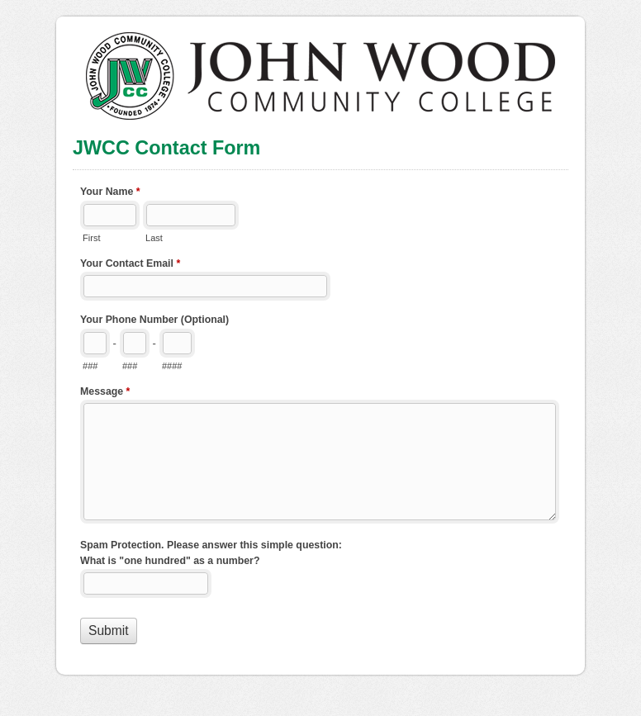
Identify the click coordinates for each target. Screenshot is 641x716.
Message (105, 393)
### (90, 366)
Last (154, 238)
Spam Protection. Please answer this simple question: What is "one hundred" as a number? (211, 553)
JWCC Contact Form (320, 69)
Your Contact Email (130, 265)
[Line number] (177, 343)
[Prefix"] (135, 343)
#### (172, 366)
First (91, 238)
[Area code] (95, 343)
